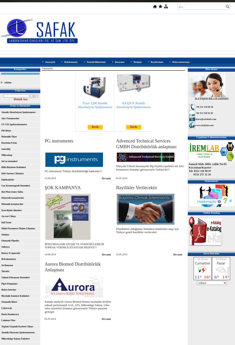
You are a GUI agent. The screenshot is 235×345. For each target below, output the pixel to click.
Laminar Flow (8, 320)
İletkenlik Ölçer (9, 136)
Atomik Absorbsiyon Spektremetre (18, 112)
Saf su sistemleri (9, 161)
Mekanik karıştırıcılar (12, 204)
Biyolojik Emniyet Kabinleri (15, 296)
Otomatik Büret (9, 302)
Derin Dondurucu (10, 314)
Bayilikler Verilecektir (136, 187)
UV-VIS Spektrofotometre (14, 124)
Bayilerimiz (157, 62)
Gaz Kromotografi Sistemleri (15, 185)
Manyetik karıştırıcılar (12, 198)
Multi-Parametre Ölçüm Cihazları (18, 228)
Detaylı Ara (20, 99)
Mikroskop (6, 155)
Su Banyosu (7, 265)
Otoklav (5, 234)
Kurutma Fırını (9, 143)
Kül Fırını (6, 222)
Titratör (5, 271)
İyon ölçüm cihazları (11, 210)
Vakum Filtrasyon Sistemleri (15, 277)
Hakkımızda (71, 62)
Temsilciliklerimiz (96, 62)
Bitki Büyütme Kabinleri (13, 167)
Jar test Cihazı (8, 216)
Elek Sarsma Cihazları (12, 173)
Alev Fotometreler (10, 118)
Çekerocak (6, 308)
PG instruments (59, 140)
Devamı (106, 178)
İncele (95, 126)
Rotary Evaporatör (10, 253)
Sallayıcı (5, 247)
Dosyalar (120, 62)
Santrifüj (5, 149)
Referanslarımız (181, 62)
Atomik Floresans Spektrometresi (17, 332)
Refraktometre (8, 259)
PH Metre (6, 130)
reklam (7, 82)
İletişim (138, 62)
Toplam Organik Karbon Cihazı (17, 326)
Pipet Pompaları (9, 283)
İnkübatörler (7, 179)
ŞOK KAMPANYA (63, 187)
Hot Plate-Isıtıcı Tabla (12, 192)
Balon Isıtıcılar (8, 289)
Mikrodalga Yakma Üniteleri (15, 338)
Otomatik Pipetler (10, 240)
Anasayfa (50, 62)
